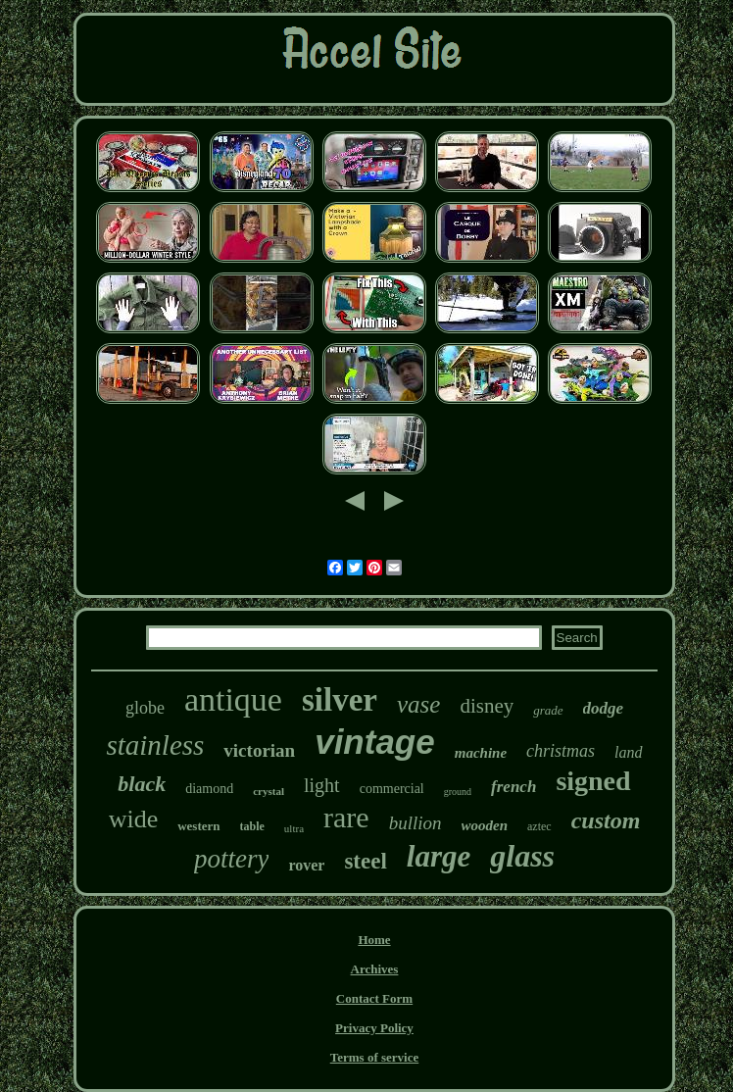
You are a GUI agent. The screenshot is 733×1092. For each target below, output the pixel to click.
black (142, 783)
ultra (294, 828)
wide (134, 819)
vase (418, 704)
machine (481, 753)
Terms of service (374, 1057)
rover (306, 865)
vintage (375, 741)
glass (522, 855)
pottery (231, 858)
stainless (155, 745)
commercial (392, 788)
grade (547, 710)
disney (486, 706)
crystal (268, 791)
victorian (259, 750)
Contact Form (374, 998)
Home (374, 939)
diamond (209, 788)
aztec (539, 826)
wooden (485, 825)
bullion (415, 823)
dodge (603, 708)
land (628, 752)
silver (339, 700)
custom (606, 820)
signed (593, 781)
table (252, 826)
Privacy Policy (374, 1027)
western (198, 826)
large (438, 856)
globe (145, 708)
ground (457, 791)
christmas (560, 751)
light (322, 785)
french (513, 786)
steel (365, 861)
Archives (375, 969)
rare (346, 817)
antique (233, 699)
